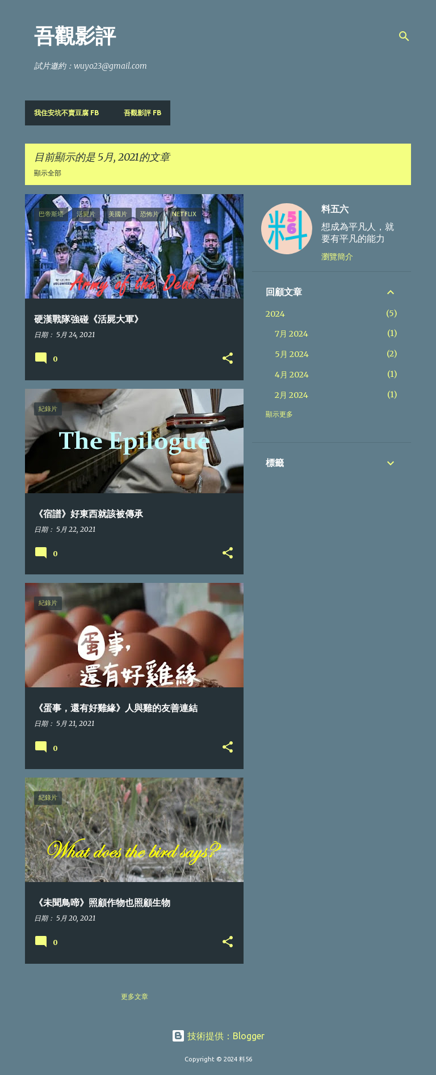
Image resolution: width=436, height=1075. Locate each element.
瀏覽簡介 (337, 256)
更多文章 (134, 996)
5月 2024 (292, 354)
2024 (275, 314)
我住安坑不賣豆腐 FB (66, 112)
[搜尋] (404, 36)
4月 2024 (292, 374)
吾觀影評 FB (142, 112)
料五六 (335, 209)
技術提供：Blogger (218, 1036)
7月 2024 (291, 334)
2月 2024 (291, 395)
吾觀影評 (75, 36)
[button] (227, 359)
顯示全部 (47, 173)
